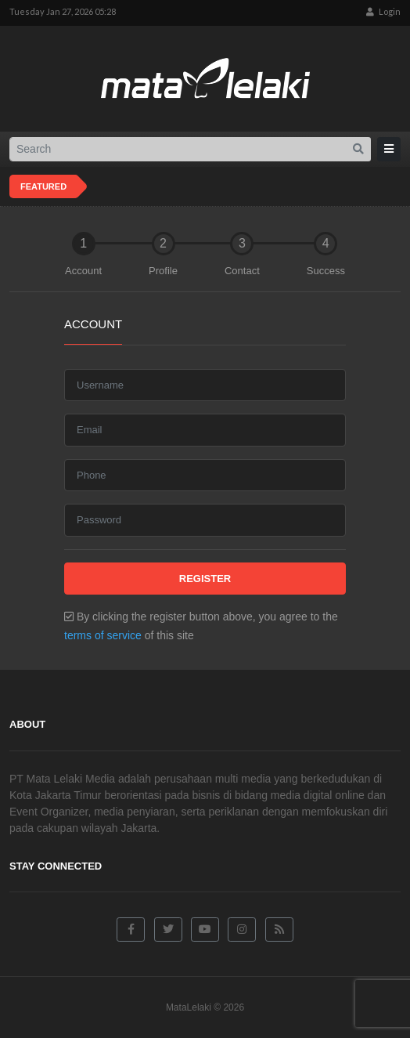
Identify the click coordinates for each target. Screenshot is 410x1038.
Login (383, 11)
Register (205, 578)
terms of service (103, 635)
